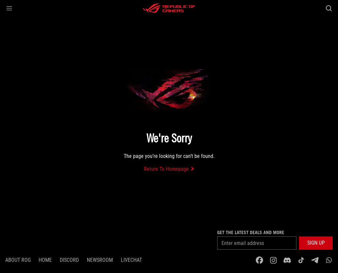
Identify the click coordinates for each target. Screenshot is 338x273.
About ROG (18, 260)
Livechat (131, 260)
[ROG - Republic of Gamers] (169, 8)
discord (69, 260)
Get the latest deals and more (250, 232)
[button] (9, 8)
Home (45, 260)
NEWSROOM (100, 260)
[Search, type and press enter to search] (329, 8)
